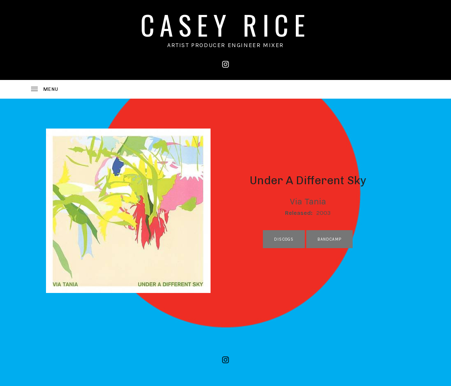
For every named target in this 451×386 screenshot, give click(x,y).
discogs (284, 239)
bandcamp (329, 239)
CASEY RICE (225, 24)
